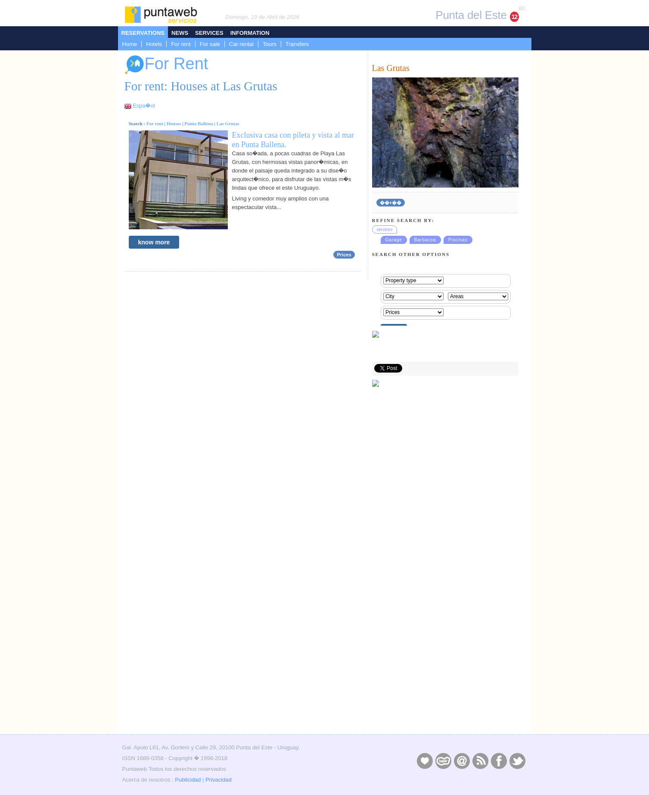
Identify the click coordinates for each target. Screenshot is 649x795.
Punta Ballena (198, 123)
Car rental (241, 44)
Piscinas (458, 239)
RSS (480, 760)
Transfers (297, 44)
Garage (393, 239)
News (179, 33)
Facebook (498, 760)
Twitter (517, 760)
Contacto (461, 760)
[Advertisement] (445, 671)
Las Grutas (228, 123)
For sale (210, 44)
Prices (344, 254)
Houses (174, 123)
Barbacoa (425, 239)
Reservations (143, 33)
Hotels (154, 44)
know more (154, 242)
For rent (181, 44)
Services (209, 33)
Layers (443, 760)
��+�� (390, 202)
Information (250, 33)
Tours (269, 44)
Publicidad (188, 780)
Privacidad (218, 780)
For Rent (166, 65)
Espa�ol (144, 105)
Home (129, 44)
